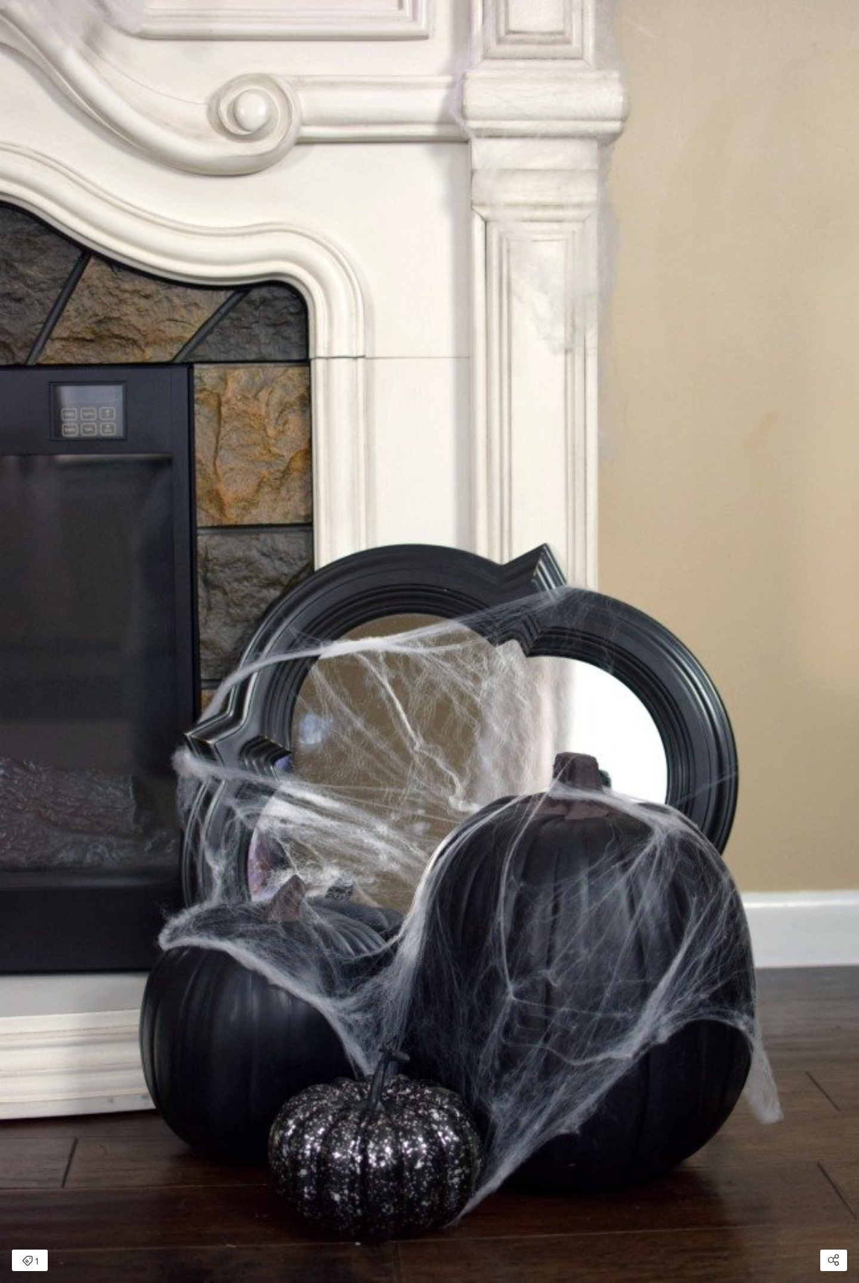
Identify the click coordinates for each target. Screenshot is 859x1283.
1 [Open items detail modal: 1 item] (30, 1261)
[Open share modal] (833, 1260)
